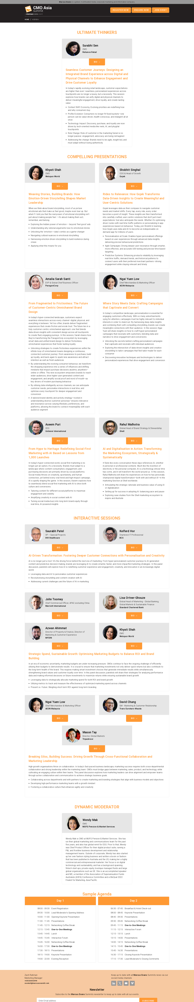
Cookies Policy (148, 998)
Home (27, 19)
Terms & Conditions (119, 998)
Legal (108, 998)
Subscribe (148, 978)
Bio (97, 39)
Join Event (160, 10)
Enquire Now (141, 10)
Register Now (121, 10)
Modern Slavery (162, 998)
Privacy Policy (135, 998)
